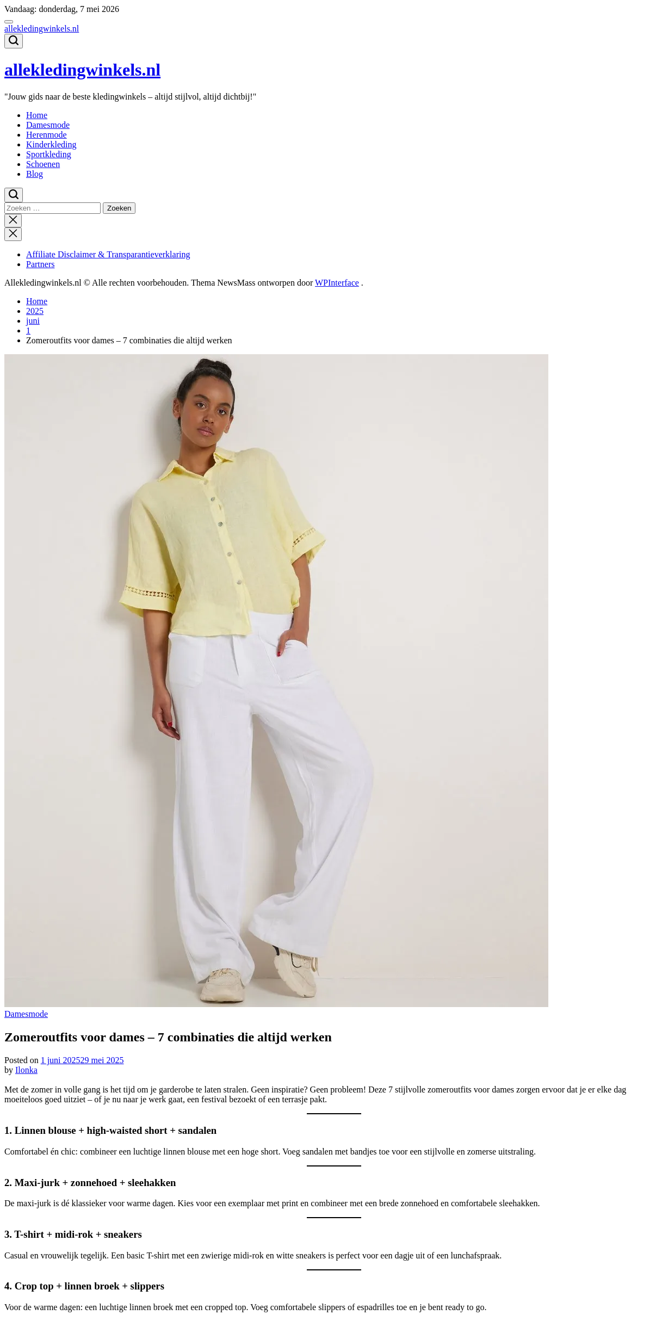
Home (36, 115)
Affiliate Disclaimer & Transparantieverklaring (108, 254)
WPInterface (337, 282)
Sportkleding (48, 154)
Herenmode (46, 134)
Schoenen (43, 164)
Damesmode (48, 124)
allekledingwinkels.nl (41, 28)
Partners (40, 264)
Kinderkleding (51, 144)
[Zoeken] (13, 41)
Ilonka (26, 1070)
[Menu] (8, 21)
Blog (34, 173)
